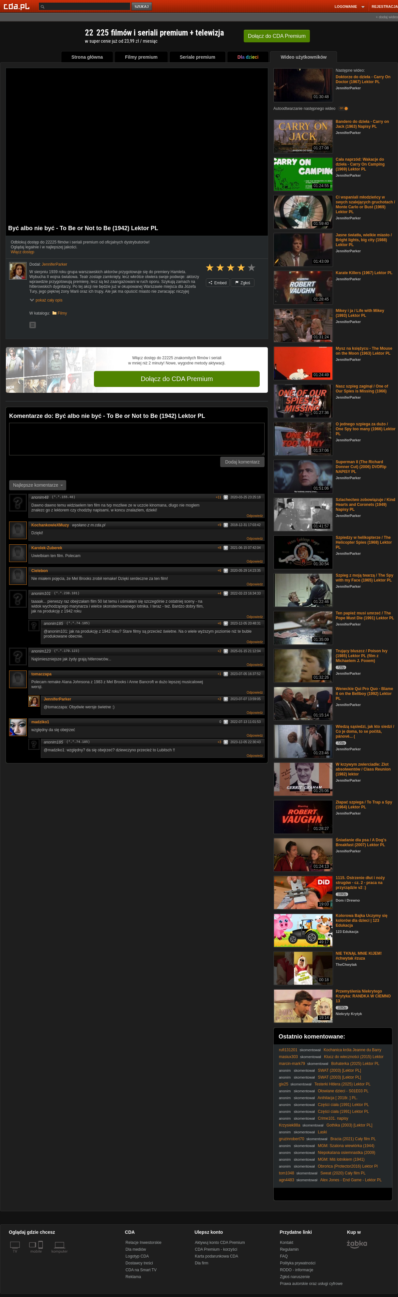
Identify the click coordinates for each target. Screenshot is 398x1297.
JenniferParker (57, 699)
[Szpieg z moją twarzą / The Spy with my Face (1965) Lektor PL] (302, 589)
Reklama (133, 1277)
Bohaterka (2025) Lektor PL (355, 1063)
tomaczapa (41, 674)
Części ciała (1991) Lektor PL (343, 1104)
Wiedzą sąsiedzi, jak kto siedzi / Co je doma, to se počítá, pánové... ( (365, 731)
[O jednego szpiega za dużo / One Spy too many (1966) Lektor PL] (302, 438)
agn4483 (286, 1180)
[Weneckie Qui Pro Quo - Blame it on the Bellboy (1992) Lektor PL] (302, 702)
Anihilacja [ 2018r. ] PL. (338, 1098)
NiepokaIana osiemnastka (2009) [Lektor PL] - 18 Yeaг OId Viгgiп (327, 1155)
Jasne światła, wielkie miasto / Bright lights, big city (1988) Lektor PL (364, 240)
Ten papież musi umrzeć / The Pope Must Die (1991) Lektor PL (365, 615)
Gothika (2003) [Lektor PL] (350, 1125)
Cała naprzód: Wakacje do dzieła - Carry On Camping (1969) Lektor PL (360, 164)
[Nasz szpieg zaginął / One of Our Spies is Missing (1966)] (302, 400)
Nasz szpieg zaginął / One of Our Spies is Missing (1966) (362, 388)
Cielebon (42, 570)
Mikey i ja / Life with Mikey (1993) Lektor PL (360, 313)
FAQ (284, 1256)
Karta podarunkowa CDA (216, 1256)
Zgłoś (242, 283)
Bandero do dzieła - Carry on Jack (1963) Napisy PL (362, 124)
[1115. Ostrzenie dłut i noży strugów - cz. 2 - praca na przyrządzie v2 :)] (302, 892)
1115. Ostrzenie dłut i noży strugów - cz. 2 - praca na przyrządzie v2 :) (360, 883)
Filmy (62, 313)
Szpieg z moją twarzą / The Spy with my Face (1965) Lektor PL (364, 577)
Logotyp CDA (137, 1256)
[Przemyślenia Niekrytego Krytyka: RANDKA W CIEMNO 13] (302, 1005)
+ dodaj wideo (387, 17)
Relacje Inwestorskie (143, 1242)
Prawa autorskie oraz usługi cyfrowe (311, 1283)
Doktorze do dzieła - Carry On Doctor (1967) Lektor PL (363, 79)
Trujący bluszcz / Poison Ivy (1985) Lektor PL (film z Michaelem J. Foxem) (362, 656)
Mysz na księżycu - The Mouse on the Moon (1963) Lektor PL (364, 351)
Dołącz (277, 36)
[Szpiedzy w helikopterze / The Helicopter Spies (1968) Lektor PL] (302, 551)
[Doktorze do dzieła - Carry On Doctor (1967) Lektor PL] (302, 84)
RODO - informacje (296, 1270)
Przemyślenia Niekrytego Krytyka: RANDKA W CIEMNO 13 (363, 996)
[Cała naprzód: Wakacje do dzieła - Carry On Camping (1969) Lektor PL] (302, 173)
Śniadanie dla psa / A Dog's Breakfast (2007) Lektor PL (361, 842)
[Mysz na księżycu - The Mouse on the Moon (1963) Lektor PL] (302, 362)
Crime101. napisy (333, 1118)
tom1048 (286, 1173)
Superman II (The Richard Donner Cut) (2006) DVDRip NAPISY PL (361, 467)
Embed (217, 283)
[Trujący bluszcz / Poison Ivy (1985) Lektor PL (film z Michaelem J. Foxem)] (302, 665)
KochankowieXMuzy (50, 525)
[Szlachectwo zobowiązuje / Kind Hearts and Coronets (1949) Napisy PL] (302, 513)
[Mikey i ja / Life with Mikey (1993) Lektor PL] (302, 324)
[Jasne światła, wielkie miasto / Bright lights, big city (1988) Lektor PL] (302, 249)
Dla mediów (136, 1249)
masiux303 (288, 1056)
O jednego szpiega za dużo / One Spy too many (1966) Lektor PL (365, 429)
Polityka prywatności (297, 1263)
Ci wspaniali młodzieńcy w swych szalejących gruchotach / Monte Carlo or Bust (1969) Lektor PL (365, 204)
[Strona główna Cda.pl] (17, 6)
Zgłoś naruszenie (295, 1277)
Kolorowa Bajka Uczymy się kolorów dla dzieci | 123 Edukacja (362, 920)
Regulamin (289, 1249)
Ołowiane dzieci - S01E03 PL (343, 1091)
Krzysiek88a (289, 1125)
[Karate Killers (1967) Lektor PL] (302, 287)
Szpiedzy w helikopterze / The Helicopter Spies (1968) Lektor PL (364, 542)
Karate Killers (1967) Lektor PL (364, 273)
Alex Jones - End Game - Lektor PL (351, 1180)
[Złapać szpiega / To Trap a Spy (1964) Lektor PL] (302, 816)
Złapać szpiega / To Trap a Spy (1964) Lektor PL (364, 804)
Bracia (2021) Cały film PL (353, 1139)
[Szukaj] (84, 6)
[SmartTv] (41, 1255)
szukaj (142, 6)
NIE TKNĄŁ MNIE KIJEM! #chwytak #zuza (359, 956)
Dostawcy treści (139, 1263)
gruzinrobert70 (291, 1139)
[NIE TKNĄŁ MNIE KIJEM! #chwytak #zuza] (302, 967)
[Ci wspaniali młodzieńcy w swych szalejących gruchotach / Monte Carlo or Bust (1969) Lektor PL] (302, 211)
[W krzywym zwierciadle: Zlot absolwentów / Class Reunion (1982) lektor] (302, 778)
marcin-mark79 (292, 1063)
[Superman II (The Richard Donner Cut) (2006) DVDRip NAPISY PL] (302, 476)
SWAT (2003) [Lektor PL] (339, 1070)
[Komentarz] (137, 439)
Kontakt (286, 1242)
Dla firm (201, 1263)
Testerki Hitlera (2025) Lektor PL (342, 1084)
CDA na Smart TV (141, 1270)
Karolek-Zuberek (49, 548)
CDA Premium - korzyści (216, 1249)
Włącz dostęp (22, 252)
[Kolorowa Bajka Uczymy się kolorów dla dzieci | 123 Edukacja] (302, 929)
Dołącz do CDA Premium (177, 378)
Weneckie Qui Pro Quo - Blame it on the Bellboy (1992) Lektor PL (364, 693)
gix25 (283, 1084)
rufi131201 (288, 1050)
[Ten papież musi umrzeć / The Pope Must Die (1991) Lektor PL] (302, 627)
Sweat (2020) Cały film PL (343, 1173)
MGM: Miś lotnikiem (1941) (341, 1159)
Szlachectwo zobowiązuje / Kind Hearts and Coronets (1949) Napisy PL (365, 504)
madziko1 (40, 722)
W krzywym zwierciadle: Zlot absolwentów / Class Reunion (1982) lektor (363, 769)
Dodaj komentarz (242, 461)
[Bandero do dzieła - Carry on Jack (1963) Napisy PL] (302, 135)
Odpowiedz (255, 516)
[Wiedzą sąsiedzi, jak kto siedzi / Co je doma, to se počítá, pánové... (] (302, 740)
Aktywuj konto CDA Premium (220, 1242)
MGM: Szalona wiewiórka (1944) (346, 1145)
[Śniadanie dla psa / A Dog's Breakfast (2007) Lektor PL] (302, 854)
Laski (322, 1132)
